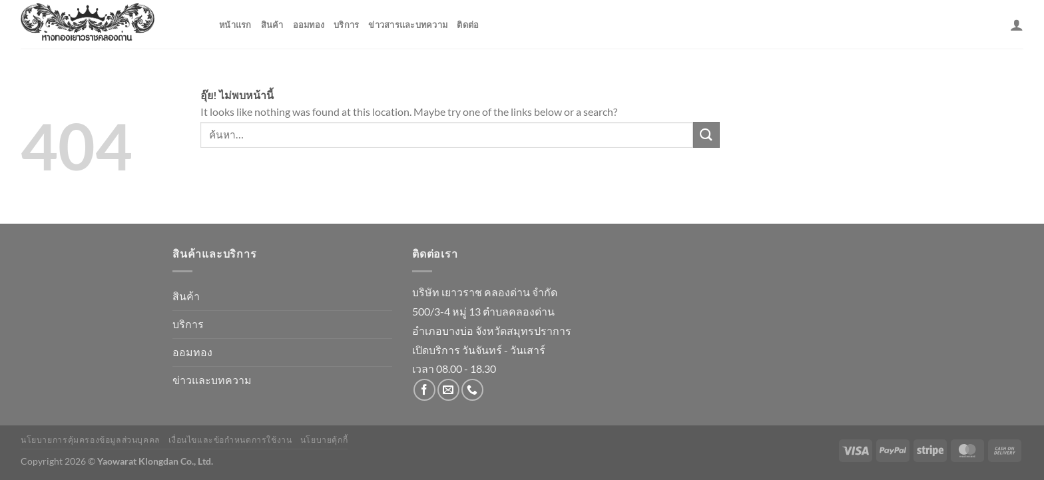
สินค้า (272, 24)
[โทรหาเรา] (472, 390)
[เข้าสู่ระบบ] (1016, 24)
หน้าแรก (235, 24)
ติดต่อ (468, 24)
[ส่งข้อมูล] (706, 135)
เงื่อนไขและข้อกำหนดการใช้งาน (230, 440)
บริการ (346, 24)
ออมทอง (309, 24)
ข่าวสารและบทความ (407, 24)
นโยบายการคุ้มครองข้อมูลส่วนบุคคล (90, 440)
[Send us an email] (448, 390)
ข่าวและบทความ (212, 379)
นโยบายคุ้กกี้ (324, 440)
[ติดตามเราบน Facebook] (424, 390)
